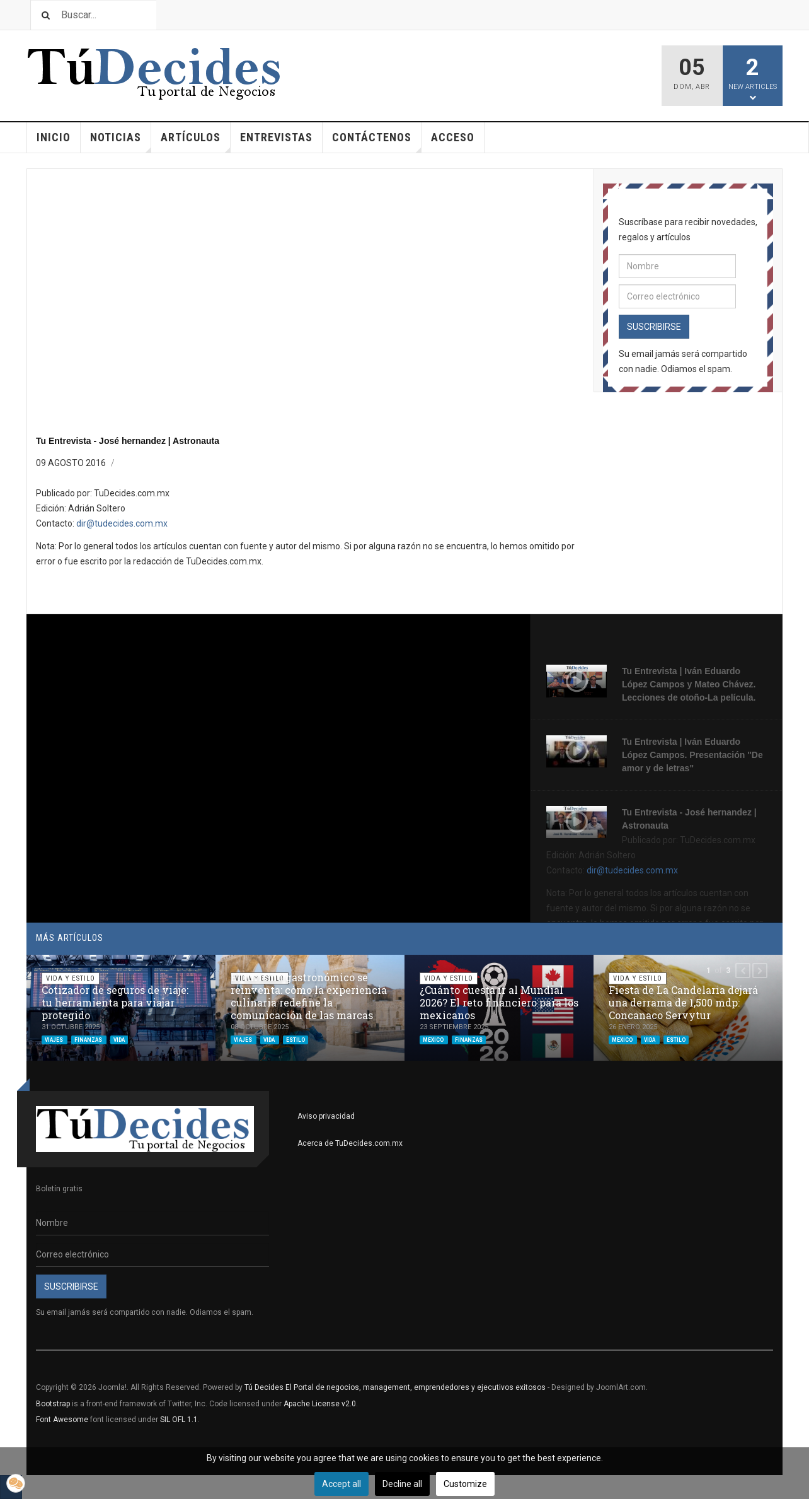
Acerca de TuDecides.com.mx (350, 1143)
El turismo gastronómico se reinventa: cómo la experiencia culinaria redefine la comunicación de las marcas (309, 996)
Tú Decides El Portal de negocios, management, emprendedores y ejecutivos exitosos (395, 1387)
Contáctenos (377, 142)
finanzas (88, 1039)
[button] (742, 970)
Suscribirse (654, 327)
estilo (295, 1039)
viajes (54, 1039)
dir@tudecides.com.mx (122, 523)
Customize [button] (465, 1484)
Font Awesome (62, 1419)
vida (119, 1039)
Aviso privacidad (326, 1116)
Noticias (120, 142)
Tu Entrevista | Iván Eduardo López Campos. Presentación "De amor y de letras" (692, 755)
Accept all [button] (341, 1484)
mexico (434, 1039)
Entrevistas (276, 137)
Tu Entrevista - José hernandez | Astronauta (127, 441)
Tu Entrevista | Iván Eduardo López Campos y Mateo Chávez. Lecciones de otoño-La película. (688, 684)
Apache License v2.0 (320, 1403)
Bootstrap (53, 1403)
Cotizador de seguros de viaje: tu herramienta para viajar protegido (115, 1002)
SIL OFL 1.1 (179, 1419)
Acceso (452, 137)
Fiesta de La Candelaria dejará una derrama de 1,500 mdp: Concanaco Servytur (683, 1002)
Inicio (54, 137)
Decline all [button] (402, 1484)
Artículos (196, 142)
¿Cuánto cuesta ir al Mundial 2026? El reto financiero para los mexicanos (499, 1002)
